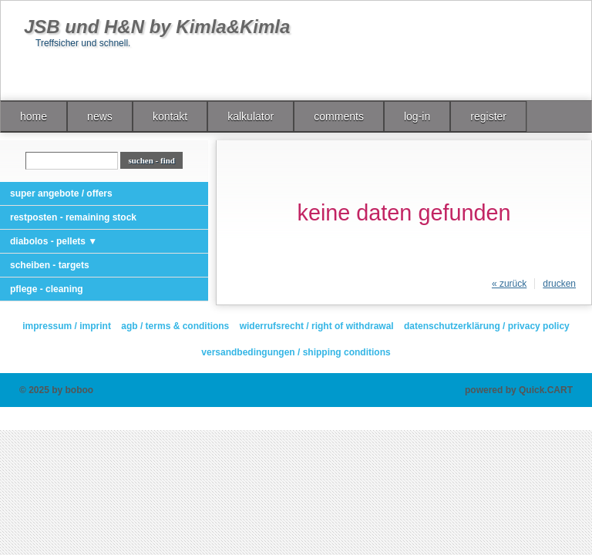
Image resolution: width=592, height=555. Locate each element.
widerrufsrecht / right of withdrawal (317, 326)
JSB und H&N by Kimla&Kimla (157, 26)
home (33, 116)
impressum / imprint (66, 326)
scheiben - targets (49, 265)
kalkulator (250, 116)
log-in (417, 116)
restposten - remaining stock (73, 217)
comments (339, 116)
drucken (559, 283)
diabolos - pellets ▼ (53, 241)
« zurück (509, 283)
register (488, 116)
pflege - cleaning (46, 289)
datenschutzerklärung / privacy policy (487, 326)
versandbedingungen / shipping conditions (295, 352)
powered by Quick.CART (519, 390)
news (100, 116)
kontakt (170, 116)
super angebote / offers (61, 193)
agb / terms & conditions (175, 326)
